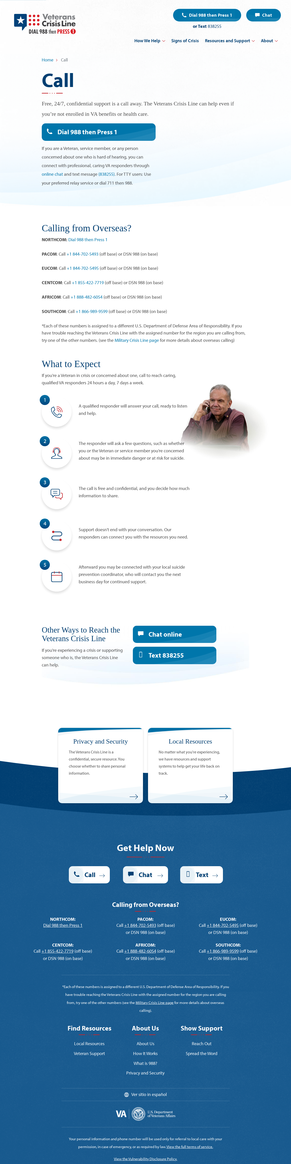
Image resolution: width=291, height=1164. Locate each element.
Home (47, 60)
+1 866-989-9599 (92, 311)
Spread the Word (201, 1053)
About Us (145, 1043)
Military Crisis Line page (137, 340)
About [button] (267, 40)
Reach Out (202, 1043)
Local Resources (89, 1043)
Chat (267, 15)
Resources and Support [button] (227, 40)
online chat (52, 174)
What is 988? (145, 1063)
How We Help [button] (147, 40)
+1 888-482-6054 (86, 297)
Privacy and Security (145, 1073)
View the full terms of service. (190, 1146)
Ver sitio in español (149, 1094)
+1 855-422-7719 (88, 282)
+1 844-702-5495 (83, 268)
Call (90, 874)
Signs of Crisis (185, 40)
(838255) (106, 174)
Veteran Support (89, 1053)
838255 (214, 26)
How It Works (145, 1053)
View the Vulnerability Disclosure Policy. (145, 1158)
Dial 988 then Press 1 (210, 15)
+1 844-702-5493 (82, 254)
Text (166, 655)
